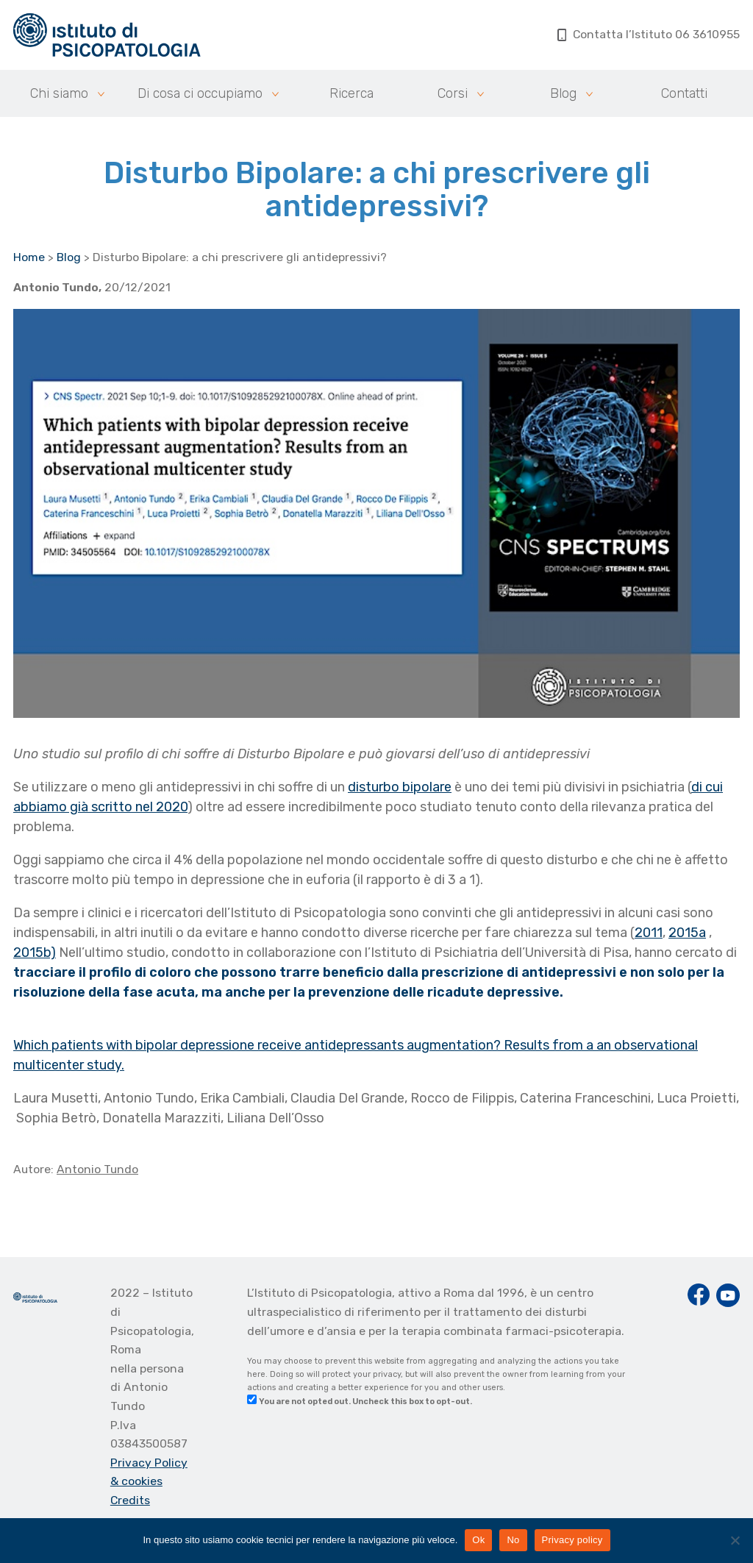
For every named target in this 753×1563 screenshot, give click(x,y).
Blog (563, 93)
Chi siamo (59, 93)
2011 (649, 933)
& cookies (136, 1481)
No (513, 1539)
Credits (130, 1500)
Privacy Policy (149, 1463)
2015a (687, 933)
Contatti (684, 93)
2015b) (34, 952)
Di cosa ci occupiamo (200, 93)
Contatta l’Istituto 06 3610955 (648, 34)
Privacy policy (572, 1539)
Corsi (453, 93)
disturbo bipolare (400, 787)
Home (29, 257)
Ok (478, 1539)
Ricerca (351, 93)
